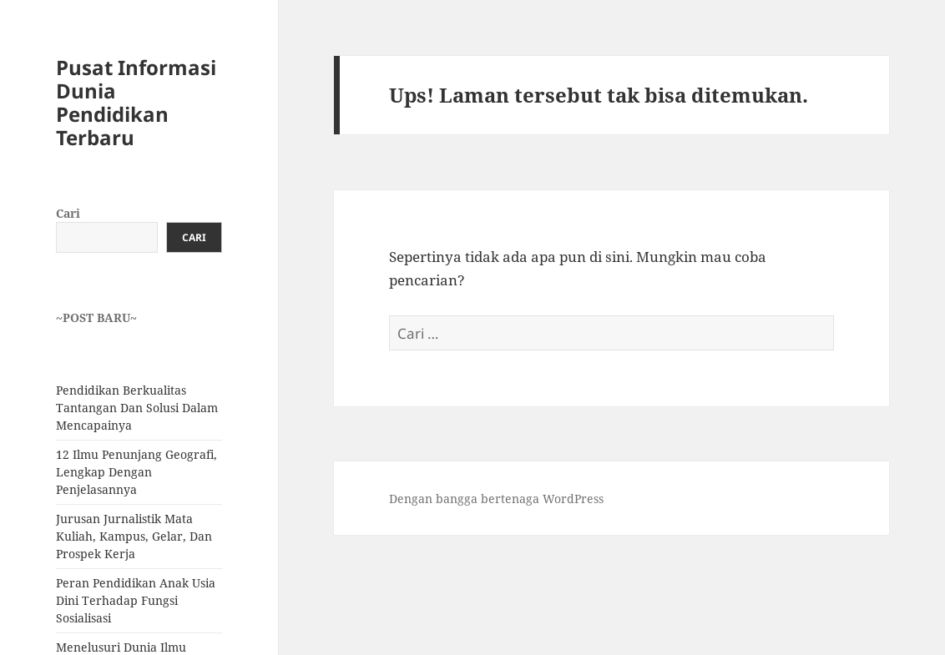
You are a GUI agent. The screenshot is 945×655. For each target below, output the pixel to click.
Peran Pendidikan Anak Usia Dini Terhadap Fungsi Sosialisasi (135, 600)
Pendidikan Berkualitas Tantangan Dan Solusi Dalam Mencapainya (137, 407)
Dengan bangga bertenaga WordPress (496, 498)
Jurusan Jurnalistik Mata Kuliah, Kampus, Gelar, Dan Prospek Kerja (134, 536)
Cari (68, 213)
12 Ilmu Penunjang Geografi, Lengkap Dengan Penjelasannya (136, 471)
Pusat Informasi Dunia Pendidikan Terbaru (136, 102)
